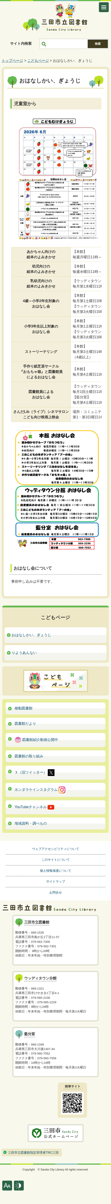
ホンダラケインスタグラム (40, 790)
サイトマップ (55, 881)
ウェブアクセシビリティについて (55, 849)
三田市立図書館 (55, 24)
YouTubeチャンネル (34, 807)
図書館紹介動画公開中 (36, 740)
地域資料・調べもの (31, 823)
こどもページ (38, 60)
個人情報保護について (55, 870)
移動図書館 (24, 708)
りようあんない (24, 653)
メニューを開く (104, 7)
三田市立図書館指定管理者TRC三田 (33, 1152)
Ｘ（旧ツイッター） (34, 772)
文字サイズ (7, 1186)
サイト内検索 (21, 43)
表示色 (19, 1186)
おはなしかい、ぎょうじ (31, 635)
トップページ (12, 60)
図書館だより (25, 723)
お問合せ (55, 892)
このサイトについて (55, 859)
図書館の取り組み (29, 756)
